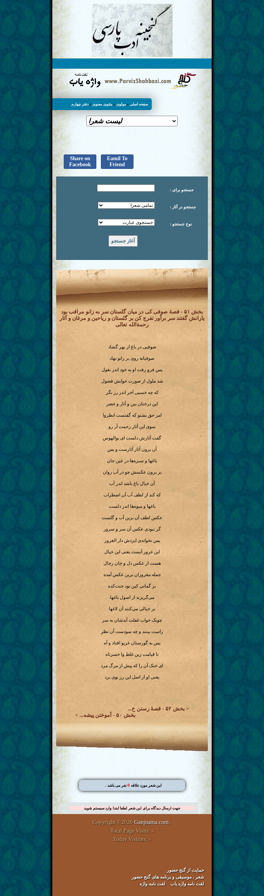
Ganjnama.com (151, 822)
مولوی (121, 104)
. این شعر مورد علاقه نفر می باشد (133, 785)
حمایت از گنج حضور (185, 870)
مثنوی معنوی (102, 104)
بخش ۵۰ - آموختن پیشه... (107, 715)
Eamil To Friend (117, 161)
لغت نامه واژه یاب (187, 884)
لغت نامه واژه (152, 884)
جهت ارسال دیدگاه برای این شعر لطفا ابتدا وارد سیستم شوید (132, 808)
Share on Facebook (80, 161)
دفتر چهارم (80, 104)
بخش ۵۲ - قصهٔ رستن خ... (156, 709)
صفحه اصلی (139, 104)
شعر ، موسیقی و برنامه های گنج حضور (168, 877)
